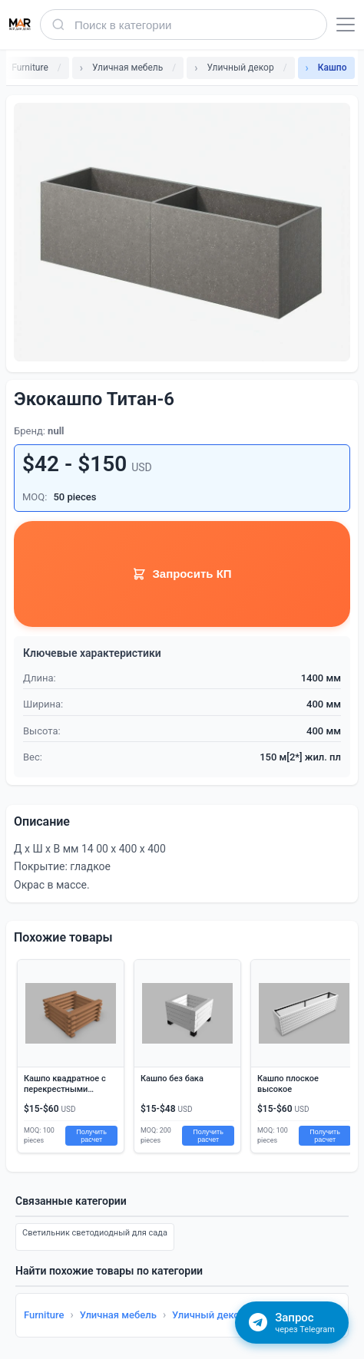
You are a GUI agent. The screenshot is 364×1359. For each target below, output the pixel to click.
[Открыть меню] (345, 24)
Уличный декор (208, 1315)
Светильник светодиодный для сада (94, 1233)
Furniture (44, 1315)
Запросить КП (181, 574)
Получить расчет (91, 1135)
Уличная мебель (118, 1315)
